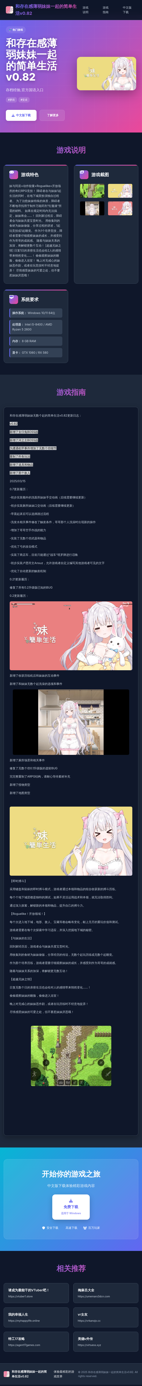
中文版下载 (127, 10)
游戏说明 (85, 10)
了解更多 (53, 115)
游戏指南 (106, 10)
